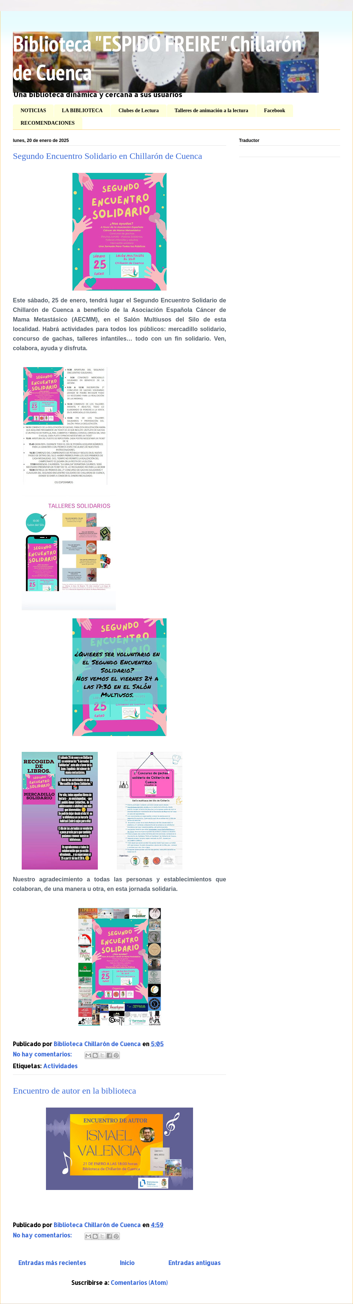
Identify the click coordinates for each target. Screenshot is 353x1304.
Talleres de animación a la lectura (211, 110)
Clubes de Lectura (138, 110)
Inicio (127, 1262)
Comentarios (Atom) (139, 1282)
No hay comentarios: (43, 1054)
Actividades (60, 1066)
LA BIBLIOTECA (82, 110)
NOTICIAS (33, 110)
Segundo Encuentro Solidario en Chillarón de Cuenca (107, 156)
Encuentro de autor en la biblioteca (74, 1090)
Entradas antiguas (194, 1262)
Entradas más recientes (52, 1262)
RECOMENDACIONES (48, 123)
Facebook (274, 110)
